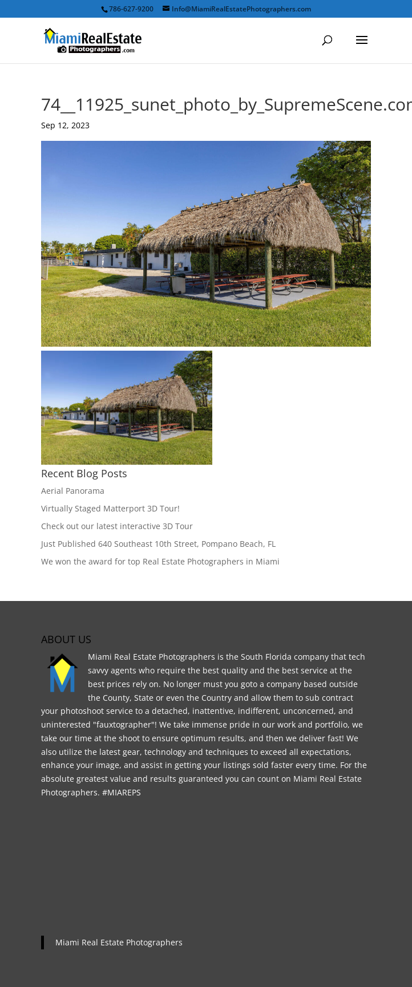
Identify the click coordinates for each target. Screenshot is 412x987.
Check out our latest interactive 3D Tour (117, 526)
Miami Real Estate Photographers (119, 942)
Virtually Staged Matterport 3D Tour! (110, 508)
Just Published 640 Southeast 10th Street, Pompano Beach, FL (158, 543)
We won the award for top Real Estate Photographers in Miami (160, 561)
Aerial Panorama (72, 490)
